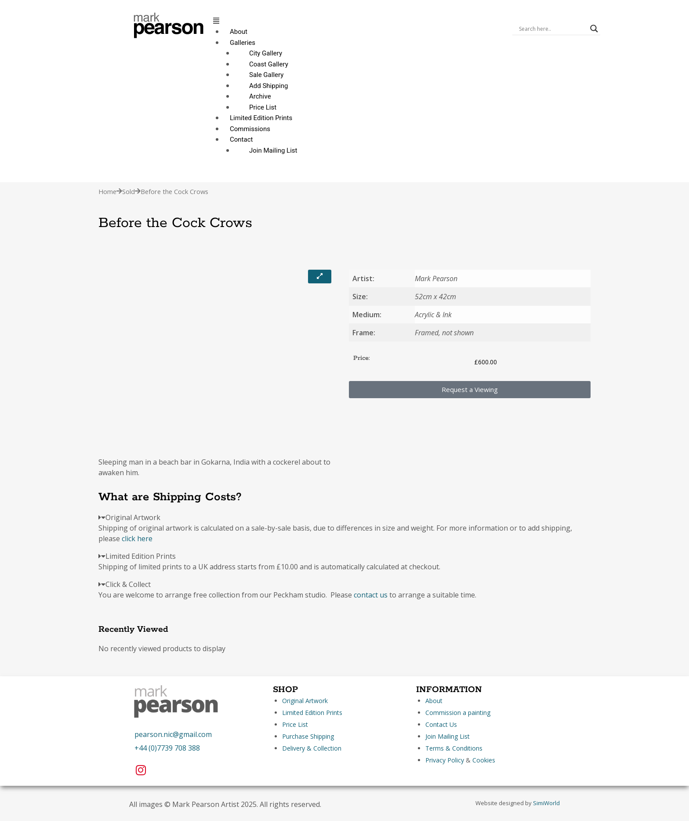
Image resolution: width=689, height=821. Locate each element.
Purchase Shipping (308, 736)
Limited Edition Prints (261, 118)
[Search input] (552, 28)
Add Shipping (268, 86)
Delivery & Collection (311, 748)
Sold (128, 191)
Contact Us (441, 724)
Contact (241, 139)
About (238, 32)
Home (107, 191)
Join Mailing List (273, 150)
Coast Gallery (268, 64)
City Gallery (265, 53)
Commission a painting (457, 712)
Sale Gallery (266, 75)
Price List (262, 107)
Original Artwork (305, 700)
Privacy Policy (444, 760)
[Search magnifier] (594, 28)
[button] (358, 20)
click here (137, 538)
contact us (371, 595)
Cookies (483, 760)
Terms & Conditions (453, 748)
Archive (260, 96)
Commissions (250, 129)
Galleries (242, 43)
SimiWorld (546, 803)
